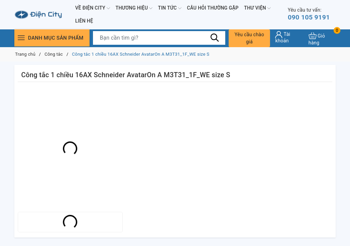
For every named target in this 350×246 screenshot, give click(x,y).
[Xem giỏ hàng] (322, 38)
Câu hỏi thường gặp (213, 8)
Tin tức (169, 8)
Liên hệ (84, 21)
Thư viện (257, 8)
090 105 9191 (310, 14)
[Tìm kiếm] (215, 37)
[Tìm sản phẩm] (159, 38)
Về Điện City (92, 8)
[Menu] (21, 38)
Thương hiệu (134, 8)
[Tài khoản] (289, 37)
